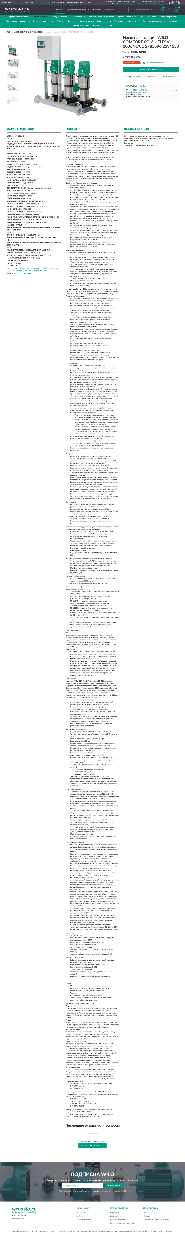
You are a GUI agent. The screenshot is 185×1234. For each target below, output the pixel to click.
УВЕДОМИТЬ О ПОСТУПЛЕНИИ (151, 69)
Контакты (109, 9)
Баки (99, 21)
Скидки (147, 1216)
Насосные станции (40, 17)
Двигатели (72, 21)
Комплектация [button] (169, 77)
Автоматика (174, 21)
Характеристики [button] (133, 77)
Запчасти (108, 26)
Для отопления (78, 17)
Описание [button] (152, 77)
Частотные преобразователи (126, 21)
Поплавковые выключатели (18, 21)
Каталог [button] (60, 9)
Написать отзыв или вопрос (92, 1145)
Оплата (81, 1216)
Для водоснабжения (16, 268)
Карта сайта (116, 1216)
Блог (146, 1213)
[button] (152, 3)
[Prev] (13, 41)
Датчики (60, 21)
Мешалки (97, 26)
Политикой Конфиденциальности (93, 1191)
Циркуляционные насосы (18, 17)
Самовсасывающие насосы (154, 21)
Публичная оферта (118, 1220)
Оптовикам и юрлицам (78, 9)
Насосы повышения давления (101, 17)
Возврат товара (85, 1220)
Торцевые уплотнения (126, 17)
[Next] (13, 109)
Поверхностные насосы (43, 21)
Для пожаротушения (41, 270)
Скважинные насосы (148, 17)
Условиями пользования (114, 1191)
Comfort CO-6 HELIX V (22, 273)
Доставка (82, 1213)
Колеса (108, 21)
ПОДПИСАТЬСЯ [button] (113, 1186)
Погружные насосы (60, 17)
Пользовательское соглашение (123, 1223)
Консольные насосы (81, 26)
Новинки (96, 9)
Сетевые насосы (87, 21)
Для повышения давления (22, 270)
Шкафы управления (168, 17)
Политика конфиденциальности (156, 1220)
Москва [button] (142, 86)
